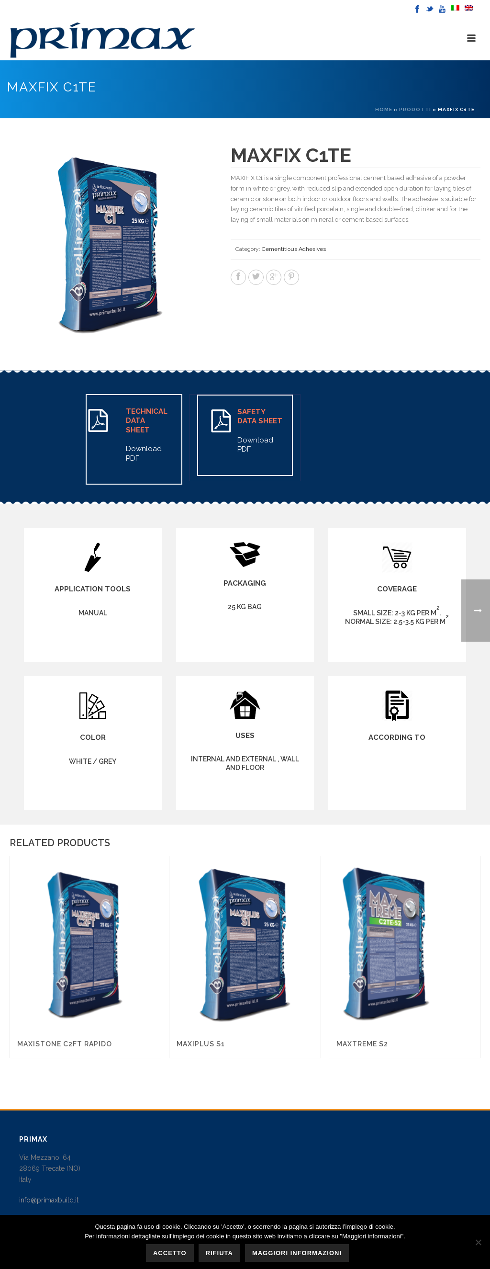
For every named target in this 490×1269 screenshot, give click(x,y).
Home (383, 109)
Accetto (170, 1253)
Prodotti (415, 109)
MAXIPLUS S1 (201, 1044)
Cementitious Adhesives (294, 249)
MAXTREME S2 (362, 1044)
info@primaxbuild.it (48, 1200)
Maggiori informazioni (297, 1253)
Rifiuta (219, 1253)
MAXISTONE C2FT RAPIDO (64, 1044)
